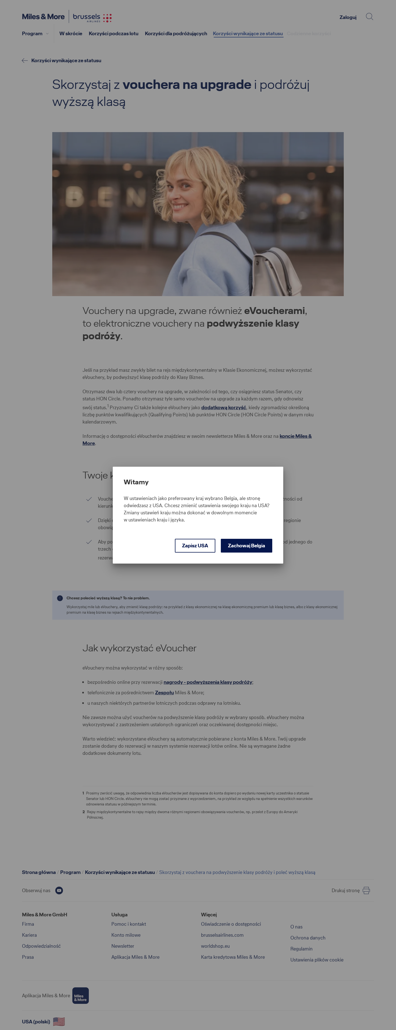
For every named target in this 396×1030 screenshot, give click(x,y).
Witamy (136, 482)
